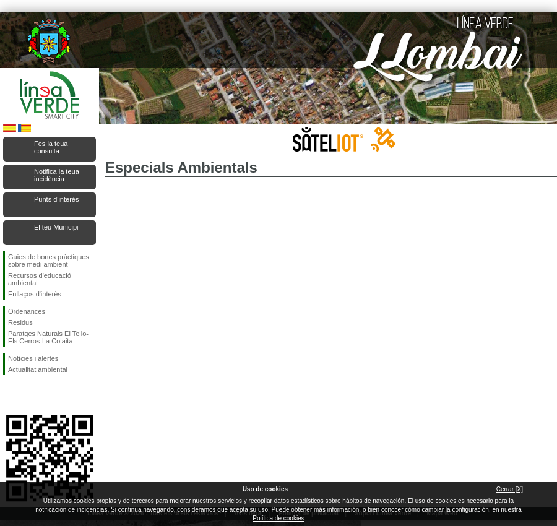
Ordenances (26, 311)
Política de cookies (278, 518)
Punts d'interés (56, 199)
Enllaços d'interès (34, 294)
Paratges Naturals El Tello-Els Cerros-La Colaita (48, 337)
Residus (20, 322)
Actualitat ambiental (37, 369)
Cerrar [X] (509, 489)
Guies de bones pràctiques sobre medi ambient (48, 260)
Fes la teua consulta (50, 147)
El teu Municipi (56, 227)
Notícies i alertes (33, 358)
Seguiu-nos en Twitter (31, 394)
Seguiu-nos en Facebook (10, 394)
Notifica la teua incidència (56, 175)
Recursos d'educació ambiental (39, 279)
